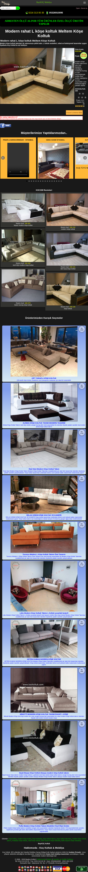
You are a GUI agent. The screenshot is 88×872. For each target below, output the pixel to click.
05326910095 (54, 12)
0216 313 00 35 (34, 12)
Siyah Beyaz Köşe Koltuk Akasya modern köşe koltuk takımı (44, 773)
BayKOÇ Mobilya (44, 2)
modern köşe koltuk (24, 839)
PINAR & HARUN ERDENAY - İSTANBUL (18, 140)
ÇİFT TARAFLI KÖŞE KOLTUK (44, 378)
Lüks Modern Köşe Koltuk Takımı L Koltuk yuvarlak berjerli (44, 613)
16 (61, 181)
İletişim (49, 859)
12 (52, 181)
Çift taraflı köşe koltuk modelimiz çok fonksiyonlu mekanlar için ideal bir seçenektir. (44, 380)
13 (54, 181)
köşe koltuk (13, 839)
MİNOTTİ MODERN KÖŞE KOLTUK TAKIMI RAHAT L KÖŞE (44, 714)
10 (47, 181)
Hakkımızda (41, 859)
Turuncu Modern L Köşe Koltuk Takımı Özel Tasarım (44, 554)
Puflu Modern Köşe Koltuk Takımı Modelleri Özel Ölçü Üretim (44, 826)
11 (49, 181)
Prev (3, 158)
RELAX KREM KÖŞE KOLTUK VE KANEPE (44, 515)
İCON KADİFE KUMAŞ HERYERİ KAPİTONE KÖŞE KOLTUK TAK (54, 167)
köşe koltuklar (37, 839)
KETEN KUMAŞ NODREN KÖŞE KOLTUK (44, 659)
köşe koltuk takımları (64, 839)
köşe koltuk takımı (49, 839)
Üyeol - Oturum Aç (81, 8)
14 (56, 181)
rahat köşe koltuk (34, 841)
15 (58, 181)
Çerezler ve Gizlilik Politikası (63, 859)
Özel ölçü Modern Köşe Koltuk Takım (44, 469)
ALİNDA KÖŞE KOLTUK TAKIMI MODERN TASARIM (44, 423)
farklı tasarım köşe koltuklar (50, 841)
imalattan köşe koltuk (19, 841)
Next (85, 158)
